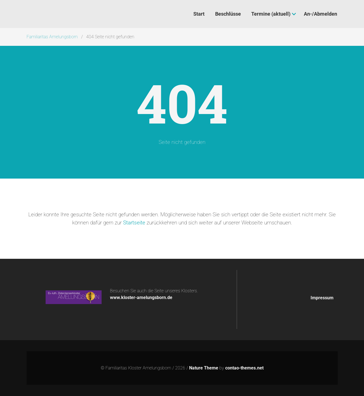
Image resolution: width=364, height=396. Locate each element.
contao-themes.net (244, 368)
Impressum (322, 297)
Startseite (134, 222)
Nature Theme (203, 368)
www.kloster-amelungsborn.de (141, 297)
